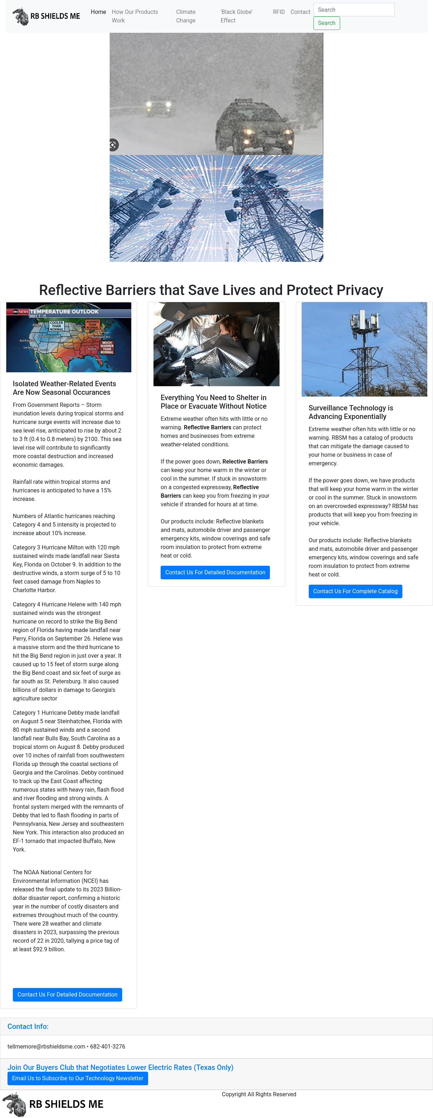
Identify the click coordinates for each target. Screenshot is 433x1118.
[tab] (216, 1026)
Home (100, 11)
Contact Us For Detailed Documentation (67, 994)
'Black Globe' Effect (236, 16)
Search (326, 23)
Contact (301, 12)
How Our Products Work (135, 16)
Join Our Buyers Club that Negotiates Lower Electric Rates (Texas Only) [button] (120, 1067)
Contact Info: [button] (28, 1026)
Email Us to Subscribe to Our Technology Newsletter (78, 1078)
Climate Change (186, 16)
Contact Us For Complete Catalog (355, 591)
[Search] (354, 9)
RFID (279, 12)
